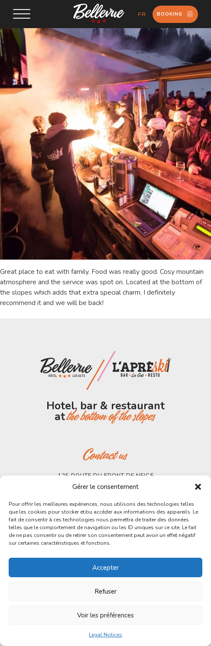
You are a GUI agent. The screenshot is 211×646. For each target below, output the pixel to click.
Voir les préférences (105, 615)
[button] (198, 486)
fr (142, 14)
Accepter (105, 567)
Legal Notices (105, 634)
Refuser (105, 591)
